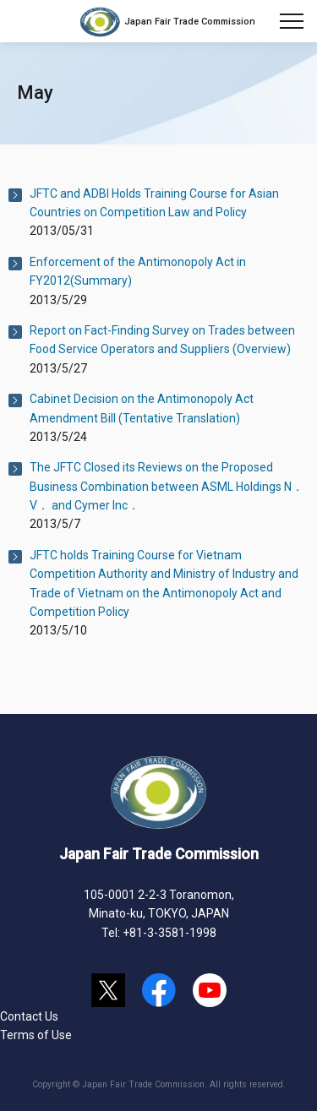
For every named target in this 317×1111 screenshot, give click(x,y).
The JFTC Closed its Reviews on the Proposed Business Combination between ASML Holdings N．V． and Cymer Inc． (166, 486)
